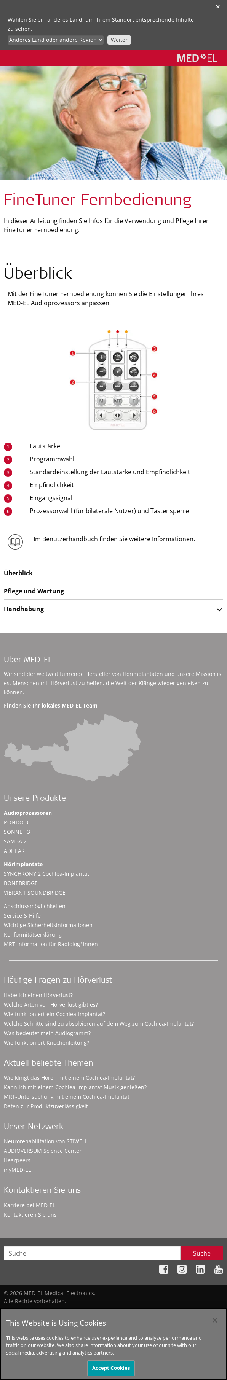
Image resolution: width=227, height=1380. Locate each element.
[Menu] (8, 58)
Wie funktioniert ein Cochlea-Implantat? (54, 1014)
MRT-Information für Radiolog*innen (51, 944)
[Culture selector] (56, 40)
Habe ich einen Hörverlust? (38, 995)
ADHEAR (14, 850)
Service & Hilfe (22, 915)
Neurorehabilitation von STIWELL (46, 1141)
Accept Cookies (111, 1371)
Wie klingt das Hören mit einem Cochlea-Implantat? (69, 1077)
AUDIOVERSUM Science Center (43, 1150)
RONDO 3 (16, 822)
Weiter (119, 39)
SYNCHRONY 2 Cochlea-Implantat (46, 873)
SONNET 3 (17, 831)
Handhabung (24, 609)
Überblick (18, 573)
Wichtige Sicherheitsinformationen (48, 925)
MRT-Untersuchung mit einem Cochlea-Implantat (66, 1096)
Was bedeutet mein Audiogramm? (47, 1033)
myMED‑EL (17, 1169)
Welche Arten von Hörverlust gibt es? (51, 1004)
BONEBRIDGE (21, 883)
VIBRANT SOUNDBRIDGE (35, 892)
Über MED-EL (28, 661)
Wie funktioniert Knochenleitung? (46, 1042)
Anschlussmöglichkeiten (35, 906)
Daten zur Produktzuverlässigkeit (46, 1106)
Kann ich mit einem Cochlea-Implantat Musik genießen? (75, 1087)
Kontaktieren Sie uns (30, 1214)
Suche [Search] (202, 1253)
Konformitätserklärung (33, 934)
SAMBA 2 (15, 841)
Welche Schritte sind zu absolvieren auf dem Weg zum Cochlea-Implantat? (99, 1023)
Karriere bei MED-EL (29, 1205)
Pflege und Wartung (34, 591)
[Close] (214, 1323)
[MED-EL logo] (197, 58)
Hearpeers (17, 1160)
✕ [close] (218, 6)
